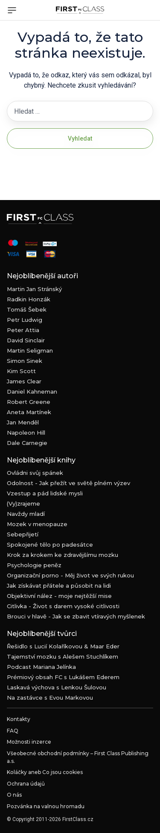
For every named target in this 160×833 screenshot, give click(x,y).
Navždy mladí (26, 513)
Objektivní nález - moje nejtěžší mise (59, 595)
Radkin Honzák (28, 299)
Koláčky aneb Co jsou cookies (45, 772)
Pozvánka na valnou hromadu (45, 806)
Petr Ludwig (24, 319)
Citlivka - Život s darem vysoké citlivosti (63, 606)
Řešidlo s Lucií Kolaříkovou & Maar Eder (63, 646)
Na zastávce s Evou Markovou (50, 697)
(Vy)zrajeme (23, 503)
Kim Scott (21, 371)
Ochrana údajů (26, 783)
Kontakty (18, 719)
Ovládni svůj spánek (35, 472)
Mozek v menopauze (37, 524)
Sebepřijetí (22, 534)
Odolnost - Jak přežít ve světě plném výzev (68, 483)
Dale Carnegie (27, 442)
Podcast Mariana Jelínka (41, 666)
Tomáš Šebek (27, 309)
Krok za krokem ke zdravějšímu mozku (62, 554)
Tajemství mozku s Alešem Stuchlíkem (62, 656)
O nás (14, 795)
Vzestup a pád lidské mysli (45, 493)
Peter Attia (23, 330)
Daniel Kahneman (32, 391)
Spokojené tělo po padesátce (50, 544)
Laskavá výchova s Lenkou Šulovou (56, 687)
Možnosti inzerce (29, 742)
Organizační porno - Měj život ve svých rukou (70, 575)
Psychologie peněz (34, 565)
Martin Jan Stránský (34, 289)
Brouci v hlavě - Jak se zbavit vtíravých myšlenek (76, 616)
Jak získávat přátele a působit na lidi (59, 585)
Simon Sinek (24, 360)
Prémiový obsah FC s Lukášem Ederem (63, 677)
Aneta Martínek (29, 412)
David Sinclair (26, 340)
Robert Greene (28, 401)
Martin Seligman (30, 350)
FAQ (12, 730)
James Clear (24, 381)
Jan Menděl (23, 422)
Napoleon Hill (26, 432)
